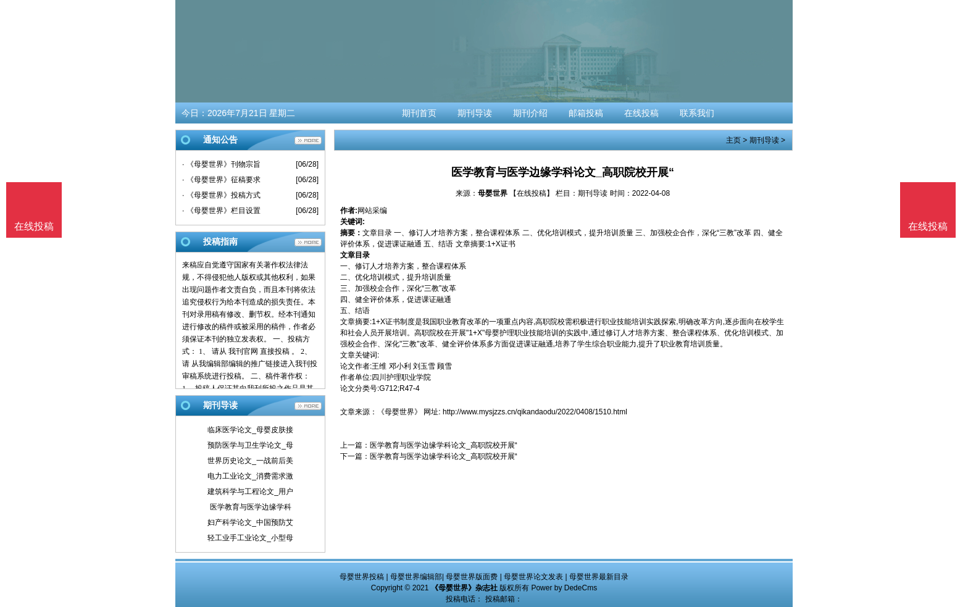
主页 (733, 140)
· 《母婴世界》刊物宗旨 (221, 164)
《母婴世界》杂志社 (464, 588)
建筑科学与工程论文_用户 (250, 491)
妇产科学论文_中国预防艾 (250, 522)
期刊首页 (419, 113)
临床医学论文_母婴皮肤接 (250, 429)
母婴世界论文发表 (533, 576)
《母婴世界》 (399, 412)
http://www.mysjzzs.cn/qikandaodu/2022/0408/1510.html (535, 412)
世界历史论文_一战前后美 (250, 460)
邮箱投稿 (586, 113)
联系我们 (697, 113)
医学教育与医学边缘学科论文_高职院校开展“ (443, 445)
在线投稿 (641, 113)
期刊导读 (474, 113)
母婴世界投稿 (362, 576)
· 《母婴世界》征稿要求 (221, 179)
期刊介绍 (530, 113)
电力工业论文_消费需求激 (250, 476)
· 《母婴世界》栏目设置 (221, 210)
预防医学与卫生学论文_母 (250, 445)
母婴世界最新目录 (598, 576)
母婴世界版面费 (472, 576)
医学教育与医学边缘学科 (250, 507)
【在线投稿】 (531, 193)
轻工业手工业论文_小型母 (250, 538)
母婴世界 (492, 193)
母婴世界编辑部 (416, 576)
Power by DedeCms (564, 588)
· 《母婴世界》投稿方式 (221, 195)
